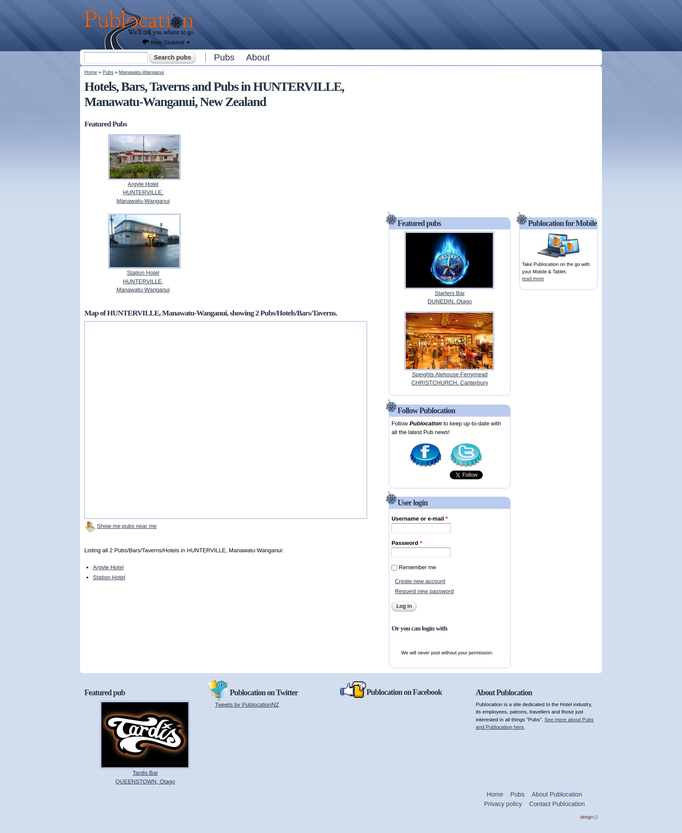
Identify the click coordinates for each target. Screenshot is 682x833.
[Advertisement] (400, 23)
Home (90, 72)
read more (533, 278)
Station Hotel (109, 577)
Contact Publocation (557, 803)
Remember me (417, 567)
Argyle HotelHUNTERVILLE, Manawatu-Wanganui (143, 192)
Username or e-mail (419, 518)
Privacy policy (503, 803)
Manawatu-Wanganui (141, 72)
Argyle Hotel (108, 567)
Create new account (420, 581)
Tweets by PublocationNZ (247, 704)
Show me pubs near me (127, 526)
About (258, 57)
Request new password (424, 591)
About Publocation (557, 794)
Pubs (224, 57)
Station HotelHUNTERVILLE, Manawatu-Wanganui (143, 281)
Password (406, 543)
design (589, 817)
